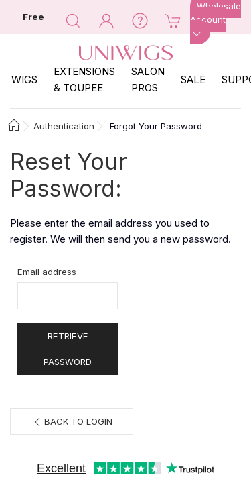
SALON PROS (148, 79)
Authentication (63, 126)
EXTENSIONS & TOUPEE (84, 79)
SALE (193, 79)
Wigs (24, 79)
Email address (46, 271)
